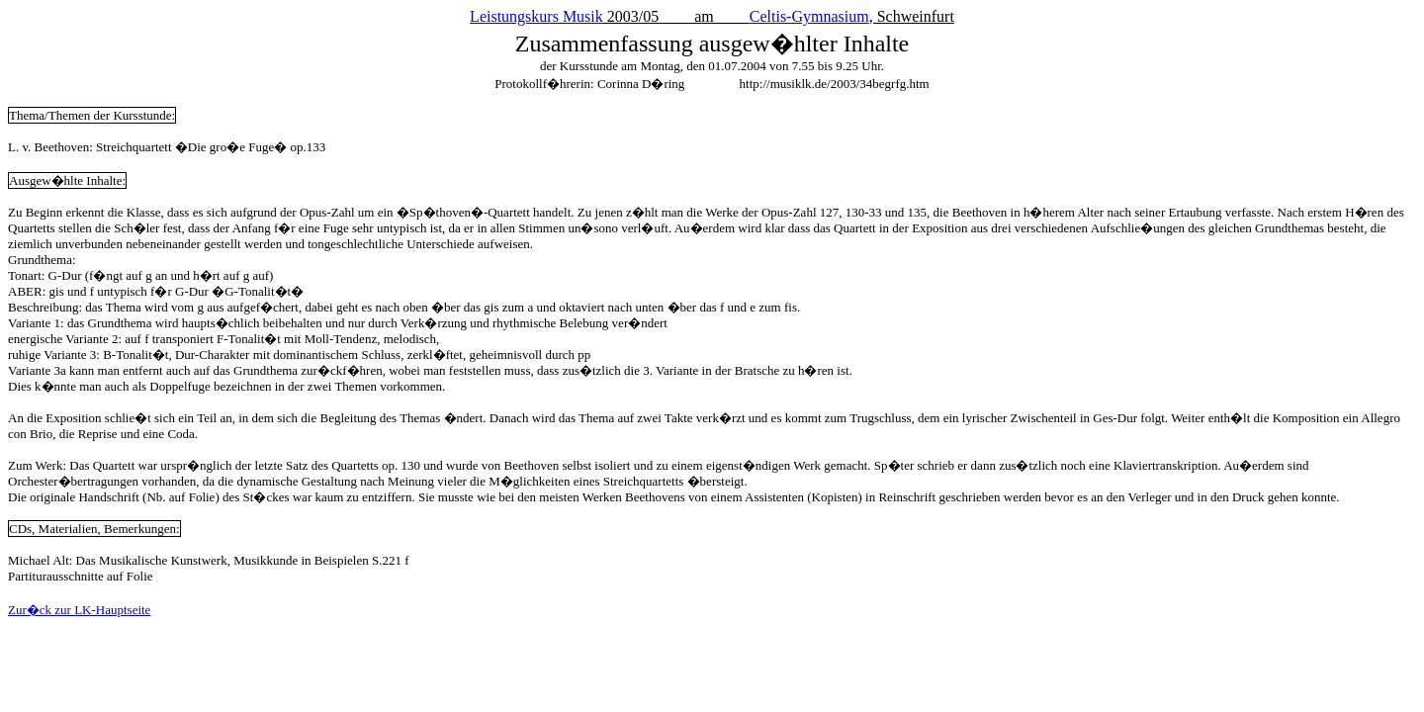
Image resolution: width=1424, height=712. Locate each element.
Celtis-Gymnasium (809, 16)
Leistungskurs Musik (536, 16)
